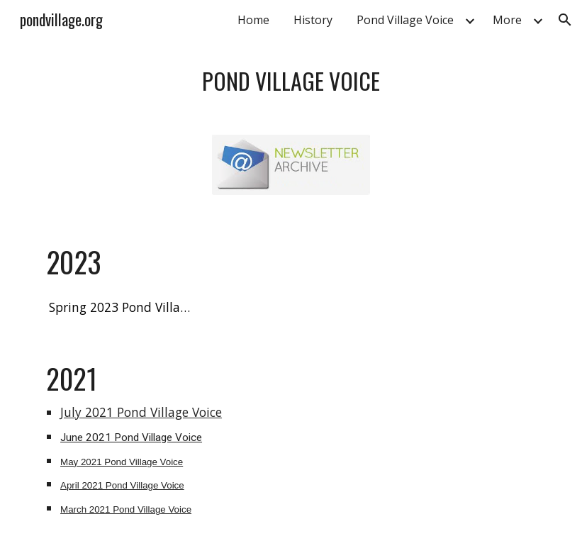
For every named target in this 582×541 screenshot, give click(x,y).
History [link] (312, 20)
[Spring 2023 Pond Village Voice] (119, 307)
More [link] (507, 20)
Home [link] (253, 20)
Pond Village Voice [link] (405, 20)
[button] (565, 20)
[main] (291, 79)
